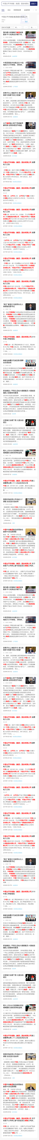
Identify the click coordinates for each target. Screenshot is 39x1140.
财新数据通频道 (17, 182)
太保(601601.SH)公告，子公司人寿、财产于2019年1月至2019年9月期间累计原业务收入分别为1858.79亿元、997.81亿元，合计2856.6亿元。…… (19, 290)
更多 (26, 22)
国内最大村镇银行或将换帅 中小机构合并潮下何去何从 (13, 33)
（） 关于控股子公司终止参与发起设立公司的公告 (19, 565)
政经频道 (14, 156)
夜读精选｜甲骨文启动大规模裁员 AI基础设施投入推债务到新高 (19, 392)
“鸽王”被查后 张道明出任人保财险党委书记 (13, 305)
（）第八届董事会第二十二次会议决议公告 (19, 482)
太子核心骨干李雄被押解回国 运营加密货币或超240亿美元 (13, 124)
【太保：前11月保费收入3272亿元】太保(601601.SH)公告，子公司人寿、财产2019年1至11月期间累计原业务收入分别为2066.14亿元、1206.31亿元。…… (19, 267)
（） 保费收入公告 (19, 163)
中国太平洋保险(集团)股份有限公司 (14, 17)
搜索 (33, 4)
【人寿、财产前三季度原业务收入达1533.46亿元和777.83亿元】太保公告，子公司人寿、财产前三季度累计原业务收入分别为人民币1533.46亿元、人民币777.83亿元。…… (19, 244)
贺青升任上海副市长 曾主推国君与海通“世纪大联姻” (13, 94)
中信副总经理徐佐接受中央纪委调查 (13, 531)
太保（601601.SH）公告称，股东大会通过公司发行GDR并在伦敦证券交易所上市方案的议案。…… (19, 488)
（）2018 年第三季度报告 (19, 338)
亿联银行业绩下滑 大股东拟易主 (13, 421)
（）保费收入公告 (19, 189)
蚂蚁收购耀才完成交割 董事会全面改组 (13, 361)
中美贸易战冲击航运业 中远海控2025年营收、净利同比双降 (13, 64)
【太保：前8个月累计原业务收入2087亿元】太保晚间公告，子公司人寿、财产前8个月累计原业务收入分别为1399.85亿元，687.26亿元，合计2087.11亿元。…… (19, 174)
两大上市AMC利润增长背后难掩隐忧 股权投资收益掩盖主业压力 (13, 452)
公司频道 (15, 86)
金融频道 (15, 117)
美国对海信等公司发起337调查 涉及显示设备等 (13, 500)
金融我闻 (14, 56)
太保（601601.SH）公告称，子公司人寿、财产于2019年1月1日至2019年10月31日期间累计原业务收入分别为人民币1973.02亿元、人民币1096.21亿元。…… (19, 218)
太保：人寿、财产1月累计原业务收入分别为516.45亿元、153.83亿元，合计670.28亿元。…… (19, 198)
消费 (13, 523)
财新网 (14, 414)
